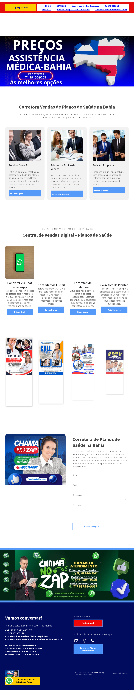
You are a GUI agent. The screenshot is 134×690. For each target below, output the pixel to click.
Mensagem (77, 505)
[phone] (92, 641)
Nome (75, 475)
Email (75, 485)
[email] (76, 641)
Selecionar (77, 495)
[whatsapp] (84, 641)
